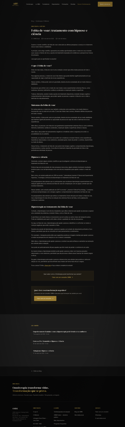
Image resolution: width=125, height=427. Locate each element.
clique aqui (47, 265)
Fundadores (45, 4)
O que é (35, 412)
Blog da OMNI (78, 412)
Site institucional (79, 415)
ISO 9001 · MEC (37, 423)
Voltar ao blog (36, 371)
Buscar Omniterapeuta (84, 4)
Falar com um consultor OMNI (62, 277)
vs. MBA (38, 4)
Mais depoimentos (59, 420)
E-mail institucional (100, 418)
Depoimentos (55, 4)
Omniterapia (29, 4)
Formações (65, 4)
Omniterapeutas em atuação (62, 412)
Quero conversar (105, 4)
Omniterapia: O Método (42, 21)
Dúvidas (73, 4)
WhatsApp (98, 415)
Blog (32, 21)
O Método (36, 415)
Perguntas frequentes (60, 423)
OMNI (15, 408)
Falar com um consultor (45, 298)
